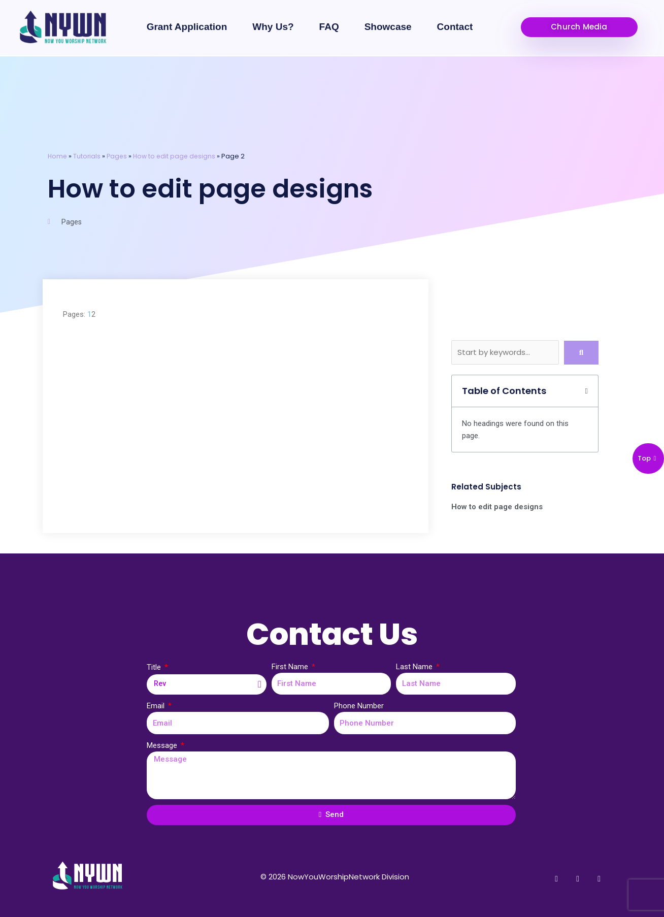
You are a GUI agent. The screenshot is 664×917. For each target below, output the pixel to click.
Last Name (415, 666)
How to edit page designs (178, 156)
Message (163, 744)
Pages (118, 156)
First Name (291, 666)
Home (58, 156)
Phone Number (359, 705)
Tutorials (88, 156)
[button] (579, 19)
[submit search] (581, 352)
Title (155, 666)
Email (157, 705)
